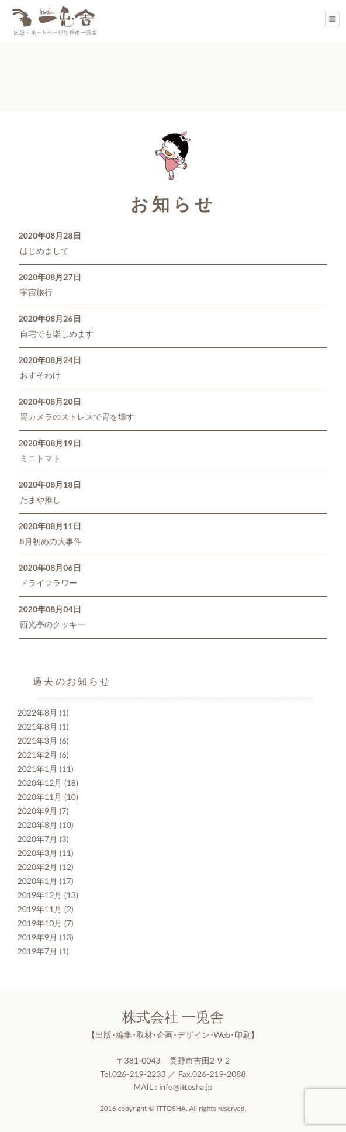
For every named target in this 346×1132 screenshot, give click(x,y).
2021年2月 (38, 755)
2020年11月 (40, 797)
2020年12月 (40, 783)
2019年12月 (40, 895)
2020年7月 (38, 839)
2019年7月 (38, 951)
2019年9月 (38, 937)
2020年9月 (38, 811)
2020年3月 (38, 853)
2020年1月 (38, 881)
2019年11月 (40, 909)
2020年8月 (38, 825)
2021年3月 (38, 741)
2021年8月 (38, 726)
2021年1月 (38, 769)
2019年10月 (40, 923)
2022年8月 (38, 712)
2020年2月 (38, 867)
